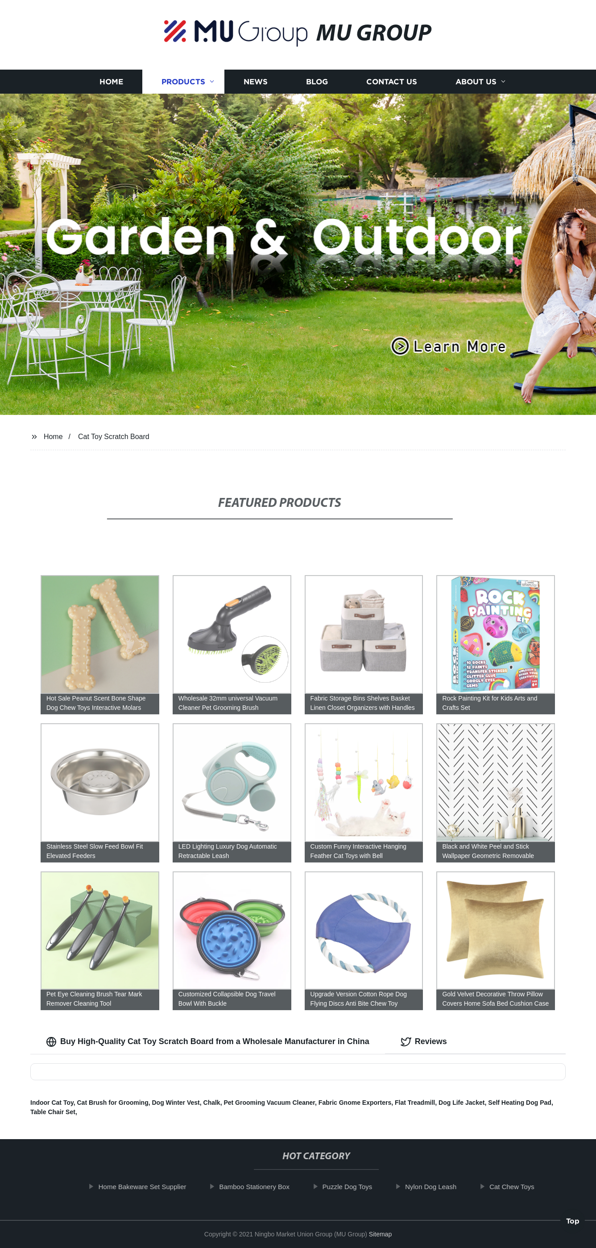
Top (572, 1223)
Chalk (211, 1102)
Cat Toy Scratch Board (113, 436)
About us (476, 81)
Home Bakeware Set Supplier (151, 1186)
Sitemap (380, 1234)
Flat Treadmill (415, 1102)
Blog (317, 81)
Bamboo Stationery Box (263, 1186)
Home (111, 81)
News (256, 81)
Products (183, 81)
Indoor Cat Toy (52, 1102)
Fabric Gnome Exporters (355, 1102)
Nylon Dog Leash (439, 1186)
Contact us (391, 81)
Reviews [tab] (424, 1042)
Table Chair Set (52, 1111)
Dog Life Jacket (461, 1102)
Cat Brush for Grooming (112, 1102)
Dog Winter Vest (176, 1102)
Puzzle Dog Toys (356, 1186)
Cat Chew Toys (520, 1186)
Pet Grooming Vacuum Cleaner (269, 1102)
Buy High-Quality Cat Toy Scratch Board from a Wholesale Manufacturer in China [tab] (207, 1042)
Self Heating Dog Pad (519, 1102)
